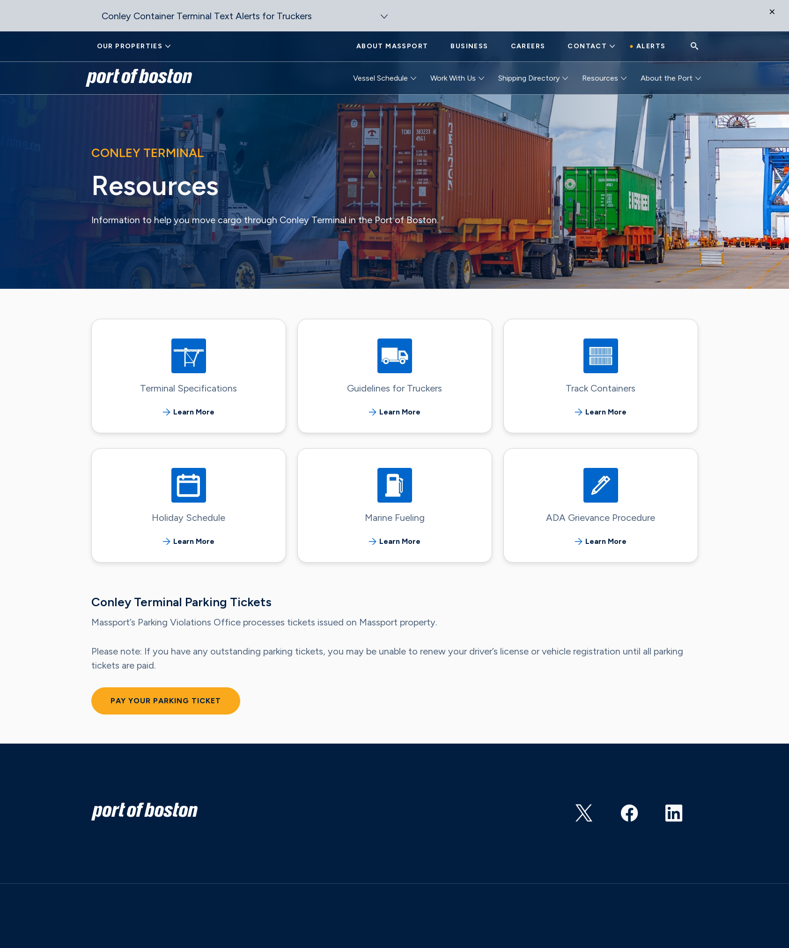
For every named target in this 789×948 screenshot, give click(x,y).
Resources (600, 78)
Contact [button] (587, 46)
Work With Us (453, 78)
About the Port (667, 78)
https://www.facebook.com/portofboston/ (630, 810)
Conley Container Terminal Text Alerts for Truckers (207, 16)
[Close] (777, 19)
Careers (528, 46)
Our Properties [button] (130, 46)
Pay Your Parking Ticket (166, 700)
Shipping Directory (529, 78)
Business (469, 46)
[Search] (694, 46)
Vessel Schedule (380, 78)
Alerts (650, 46)
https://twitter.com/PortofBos (585, 810)
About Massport (392, 46)
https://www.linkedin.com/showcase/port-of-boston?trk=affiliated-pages (675, 810)
